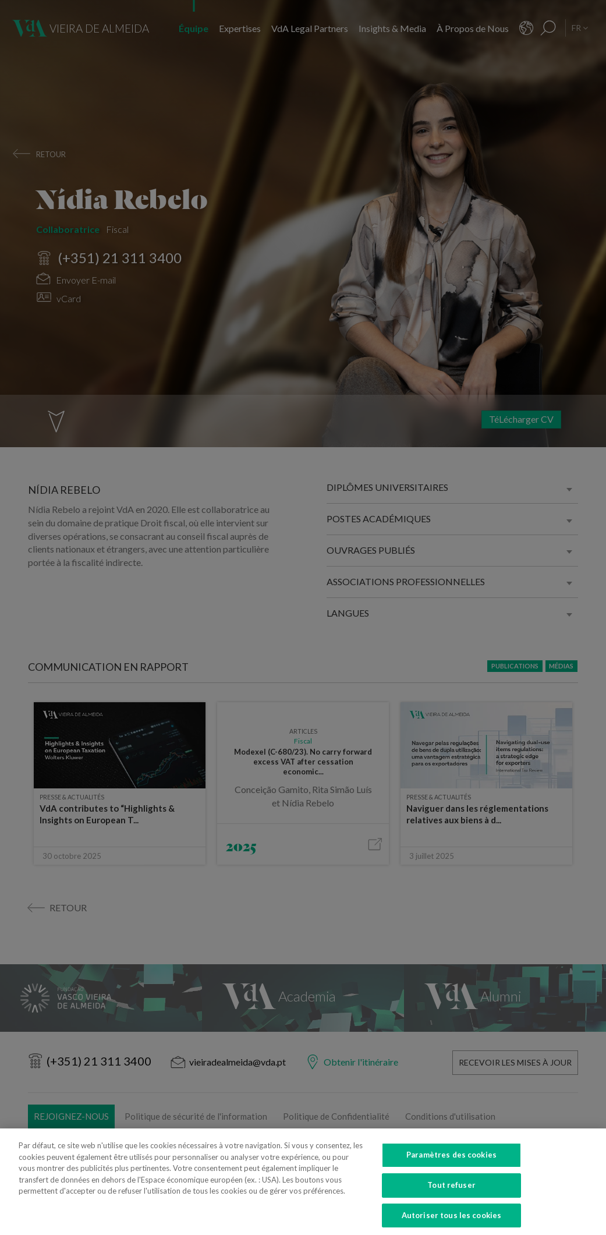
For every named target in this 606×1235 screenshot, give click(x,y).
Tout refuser (451, 1194)
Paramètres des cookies (451, 1164)
